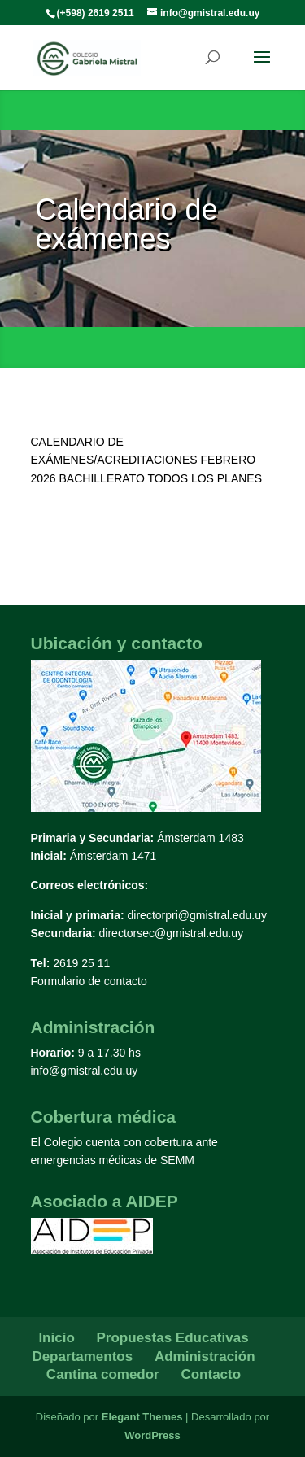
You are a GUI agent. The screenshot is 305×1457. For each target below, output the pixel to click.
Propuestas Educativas (173, 1338)
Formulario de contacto (89, 981)
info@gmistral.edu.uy (84, 1070)
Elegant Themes (142, 1417)
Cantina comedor (102, 1374)
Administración (205, 1356)
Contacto (211, 1374)
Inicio (56, 1338)
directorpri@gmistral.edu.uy (197, 915)
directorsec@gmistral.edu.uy (171, 933)
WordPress (152, 1435)
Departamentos (82, 1356)
